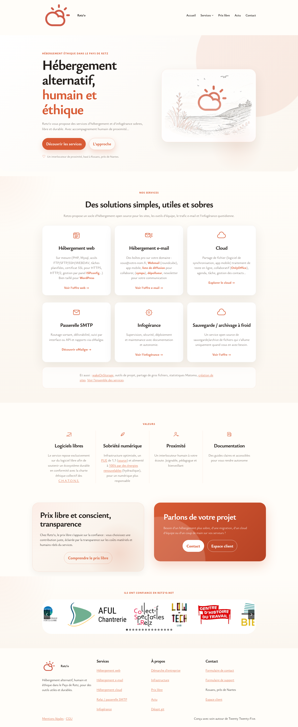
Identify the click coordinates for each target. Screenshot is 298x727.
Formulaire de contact (220, 670)
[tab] (127, 630)
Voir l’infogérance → (149, 354)
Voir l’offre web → (76, 288)
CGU (69, 718)
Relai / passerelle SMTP (112, 699)
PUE (104, 460)
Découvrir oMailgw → (76, 349)
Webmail (154, 263)
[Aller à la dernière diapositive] (47, 614)
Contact (193, 546)
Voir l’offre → (221, 354)
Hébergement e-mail (110, 680)
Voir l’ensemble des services (105, 380)
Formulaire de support (220, 680)
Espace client (222, 546)
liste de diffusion (153, 268)
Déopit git (157, 709)
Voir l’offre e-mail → (149, 288)
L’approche (102, 144)
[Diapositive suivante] (251, 614)
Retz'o (81, 15)
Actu (154, 699)
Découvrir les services (64, 144)
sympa (140, 273)
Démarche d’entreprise (165, 670)
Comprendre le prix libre (88, 558)
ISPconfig (92, 273)
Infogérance (104, 709)
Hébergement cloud (109, 689)
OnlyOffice (239, 268)
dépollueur (155, 273)
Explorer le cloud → (222, 282)
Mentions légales (53, 718)
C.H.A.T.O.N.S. (68, 480)
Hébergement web (108, 670)
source (122, 460)
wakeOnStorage (102, 375)
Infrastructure (160, 680)
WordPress (87, 278)
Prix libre (157, 689)
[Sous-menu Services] (212, 15)
